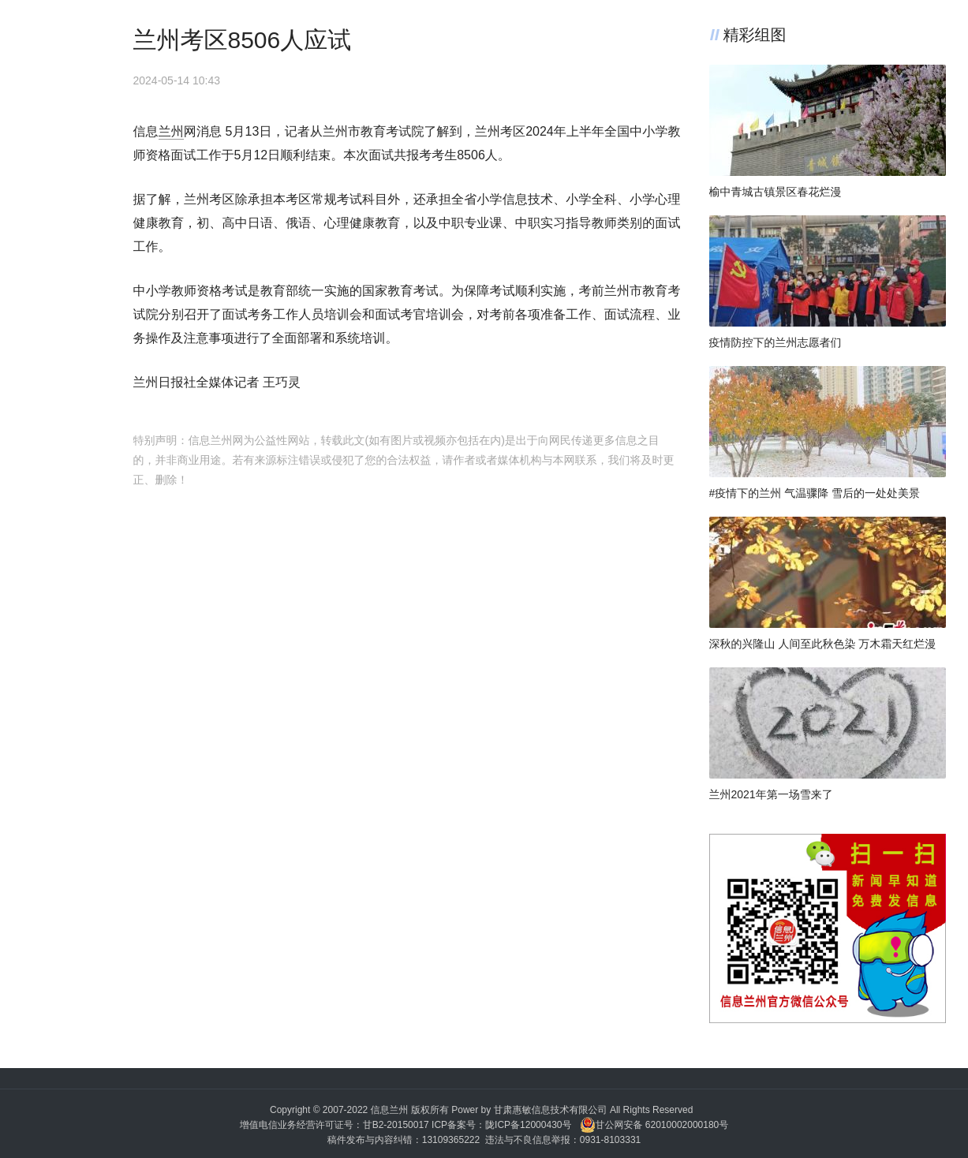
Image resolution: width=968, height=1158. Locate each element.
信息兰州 (390, 1109)
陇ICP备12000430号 (528, 1124)
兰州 (171, 131)
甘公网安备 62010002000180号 (654, 1125)
